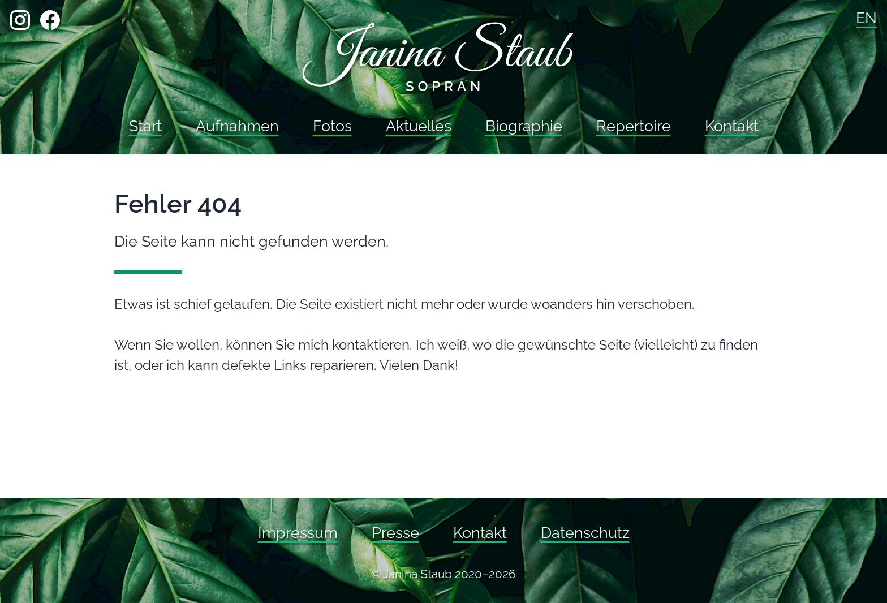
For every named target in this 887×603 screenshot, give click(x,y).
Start (145, 126)
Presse (395, 532)
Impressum (298, 532)
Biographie (523, 126)
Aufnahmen (237, 126)
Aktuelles (418, 126)
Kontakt (732, 126)
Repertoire (633, 126)
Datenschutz (585, 532)
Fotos (332, 126)
